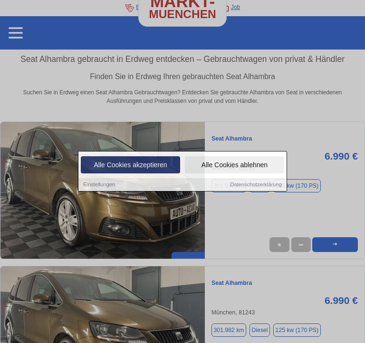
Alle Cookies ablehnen (235, 166)
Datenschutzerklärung (256, 185)
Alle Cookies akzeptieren (130, 166)
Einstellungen (99, 185)
